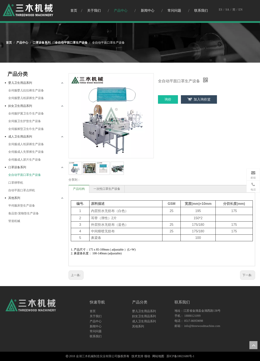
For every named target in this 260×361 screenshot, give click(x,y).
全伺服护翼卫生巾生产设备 (26, 113)
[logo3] (31, 306)
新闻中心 (96, 326)
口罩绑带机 (15, 182)
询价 (168, 99)
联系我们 (96, 336)
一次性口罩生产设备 (107, 188)
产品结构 (79, 188)
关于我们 (96, 316)
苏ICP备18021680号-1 (180, 356)
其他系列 (14, 198)
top (253, 345)
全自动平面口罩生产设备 (24, 174)
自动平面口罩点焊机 (21, 190)
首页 (93, 311)
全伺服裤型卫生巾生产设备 (26, 129)
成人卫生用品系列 (20, 136)
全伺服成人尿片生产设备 (24, 159)
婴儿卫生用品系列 (20, 82)
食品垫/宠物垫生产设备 (23, 213)
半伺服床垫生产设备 (21, 205)
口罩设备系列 (17, 167)
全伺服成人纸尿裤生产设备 (26, 144)
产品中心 (96, 321)
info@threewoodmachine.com (202, 326)
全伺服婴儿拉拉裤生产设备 (26, 90)
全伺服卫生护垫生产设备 (24, 121)
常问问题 (96, 331)
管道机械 (14, 221)
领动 (147, 356)
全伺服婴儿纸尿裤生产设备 (26, 98)
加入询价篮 (202, 99)
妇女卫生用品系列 (20, 105)
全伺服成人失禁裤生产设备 (26, 151)
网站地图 (158, 356)
